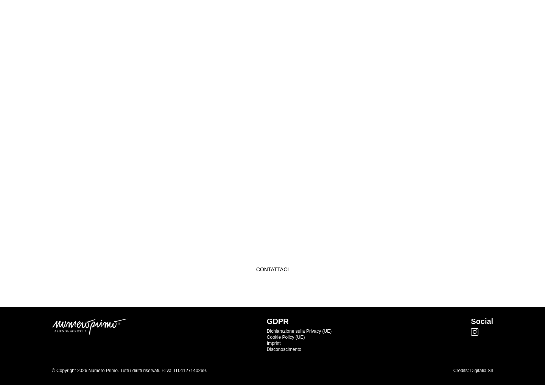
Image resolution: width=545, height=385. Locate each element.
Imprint (274, 343)
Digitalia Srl (482, 370)
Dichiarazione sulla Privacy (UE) (299, 331)
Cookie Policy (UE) (286, 337)
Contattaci (272, 269)
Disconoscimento (284, 349)
